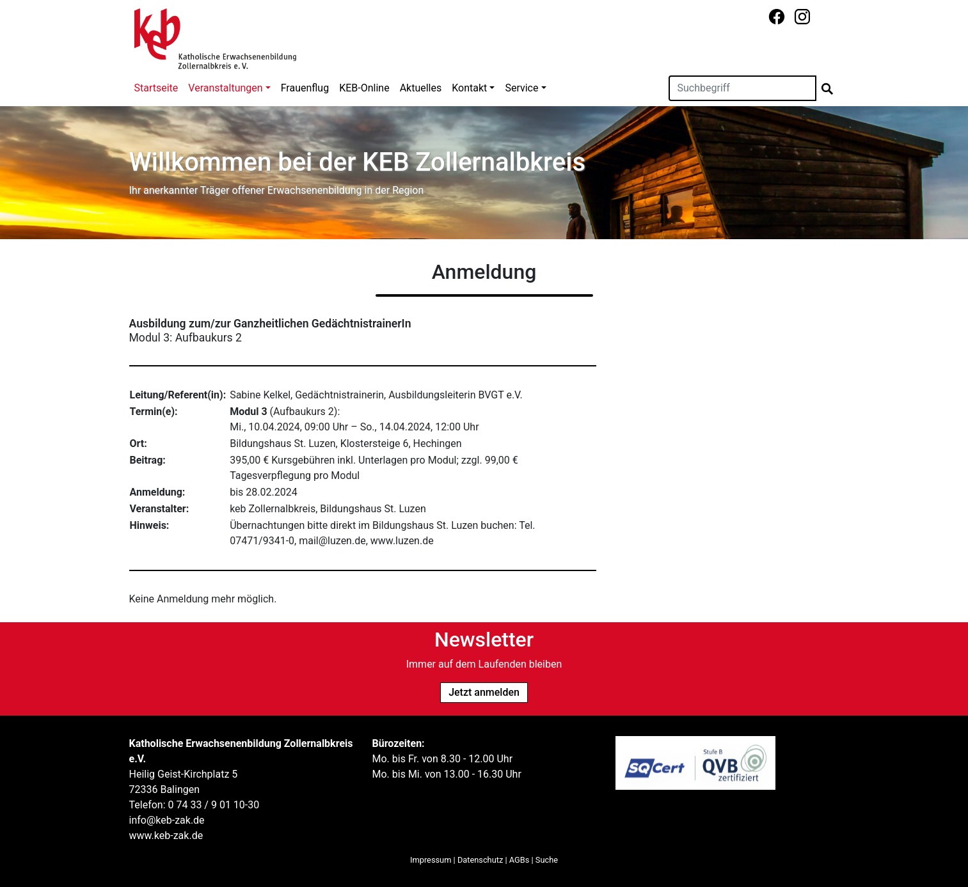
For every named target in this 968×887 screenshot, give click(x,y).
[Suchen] (742, 88)
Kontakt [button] (469, 88)
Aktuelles (421, 88)
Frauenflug (305, 88)
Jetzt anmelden (484, 692)
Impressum (430, 860)
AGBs (519, 860)
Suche (547, 860)
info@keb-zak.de (167, 820)
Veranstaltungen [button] (225, 88)
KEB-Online (364, 88)
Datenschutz (480, 860)
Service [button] (521, 88)
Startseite (156, 88)
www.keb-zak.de (166, 835)
